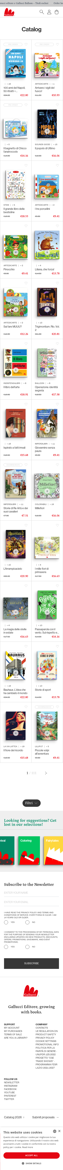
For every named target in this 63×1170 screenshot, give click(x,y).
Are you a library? (15, 1038)
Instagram (10, 1086)
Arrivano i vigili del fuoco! (44, 89)
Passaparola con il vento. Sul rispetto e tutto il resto (46, 631)
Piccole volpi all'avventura (42, 752)
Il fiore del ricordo (13, 750)
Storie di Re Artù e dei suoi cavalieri (16, 509)
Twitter (9, 1099)
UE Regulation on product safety (47, 1033)
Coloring (35, 840)
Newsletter (11, 1082)
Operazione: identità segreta (46, 388)
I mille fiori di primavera (42, 570)
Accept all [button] (31, 1155)
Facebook (10, 1089)
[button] (31, 1163)
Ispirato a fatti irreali (14, 447)
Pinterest (10, 1096)
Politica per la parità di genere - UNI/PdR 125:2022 (46, 1051)
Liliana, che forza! (44, 269)
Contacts (42, 1028)
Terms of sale (13, 1034)
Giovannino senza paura (45, 449)
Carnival (10, 840)
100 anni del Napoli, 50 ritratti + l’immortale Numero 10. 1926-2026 (15, 89)
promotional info (47, 1044)
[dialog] (31, 1148)
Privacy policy (45, 1038)
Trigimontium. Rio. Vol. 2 (47, 328)
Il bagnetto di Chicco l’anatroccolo (15, 150)
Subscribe (31, 963)
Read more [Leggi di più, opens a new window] (27, 1147)
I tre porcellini (42, 208)
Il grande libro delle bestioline (14, 210)
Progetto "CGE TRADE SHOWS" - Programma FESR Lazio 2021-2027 (46, 1063)
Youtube (9, 1092)
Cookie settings (46, 1041)
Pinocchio (9, 269)
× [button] (59, 1131)
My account (11, 1028)
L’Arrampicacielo (13, 568)
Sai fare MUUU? (13, 326)
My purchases (13, 1031)
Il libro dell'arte (12, 387)
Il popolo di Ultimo (45, 148)
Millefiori (39, 508)
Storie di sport (43, 689)
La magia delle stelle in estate (15, 631)
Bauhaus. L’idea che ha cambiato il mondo (15, 691)
